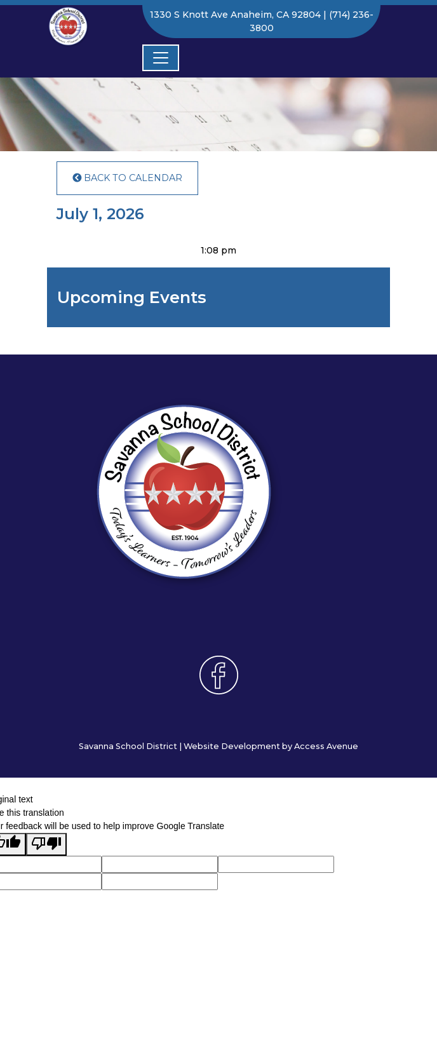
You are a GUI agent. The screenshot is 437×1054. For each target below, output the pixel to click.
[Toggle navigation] (160, 57)
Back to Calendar (127, 178)
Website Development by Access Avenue (271, 746)
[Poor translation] (46, 844)
